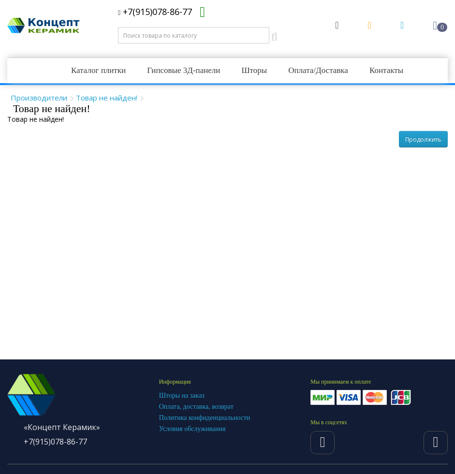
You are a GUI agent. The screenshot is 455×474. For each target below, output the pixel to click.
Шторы (254, 70)
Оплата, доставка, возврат (196, 406)
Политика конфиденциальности (204, 417)
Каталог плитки (98, 70)
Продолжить (423, 139)
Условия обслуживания (192, 428)
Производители (39, 97)
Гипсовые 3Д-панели (183, 70)
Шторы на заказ (182, 395)
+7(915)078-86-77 (155, 11)
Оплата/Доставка (318, 70)
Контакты (386, 70)
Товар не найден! (106, 97)
